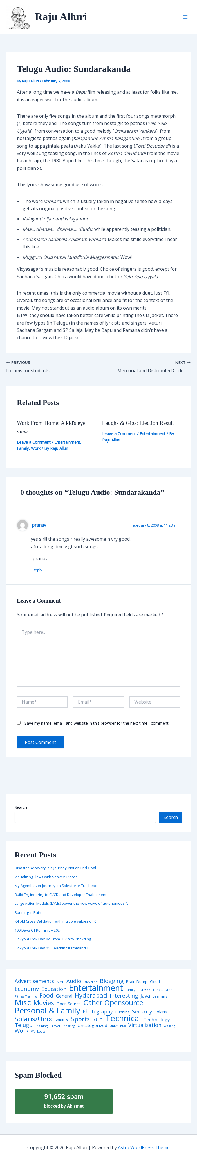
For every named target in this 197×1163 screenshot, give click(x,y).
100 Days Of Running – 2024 (38, 930)
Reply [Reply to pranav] (38, 570)
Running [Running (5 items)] (122, 1012)
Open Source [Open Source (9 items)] (69, 1004)
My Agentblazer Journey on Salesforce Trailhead (56, 885)
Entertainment (67, 442)
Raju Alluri (61, 17)
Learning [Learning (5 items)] (160, 996)
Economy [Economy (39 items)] (27, 989)
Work (36, 448)
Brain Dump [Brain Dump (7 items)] (136, 982)
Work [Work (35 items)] (21, 1031)
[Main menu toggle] (185, 17)
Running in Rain (28, 912)
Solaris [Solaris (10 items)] (161, 1012)
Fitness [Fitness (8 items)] (144, 990)
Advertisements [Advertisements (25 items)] (34, 981)
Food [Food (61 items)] (46, 996)
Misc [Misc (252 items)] (23, 1003)
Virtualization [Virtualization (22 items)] (144, 1025)
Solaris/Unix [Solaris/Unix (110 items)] (33, 1019)
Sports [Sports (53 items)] (80, 1019)
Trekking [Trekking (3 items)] (68, 1026)
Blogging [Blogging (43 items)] (112, 981)
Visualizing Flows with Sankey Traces (46, 877)
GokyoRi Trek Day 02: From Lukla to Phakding (53, 939)
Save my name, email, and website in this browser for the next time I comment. (96, 723)
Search (21, 807)
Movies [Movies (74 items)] (43, 1003)
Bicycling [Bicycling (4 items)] (90, 982)
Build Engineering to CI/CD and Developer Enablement (60, 894)
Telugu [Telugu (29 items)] (23, 1025)
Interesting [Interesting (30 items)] (124, 996)
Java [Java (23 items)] (145, 995)
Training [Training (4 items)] (41, 1026)
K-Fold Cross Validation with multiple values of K (55, 921)
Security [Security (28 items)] (142, 1012)
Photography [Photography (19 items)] (98, 1011)
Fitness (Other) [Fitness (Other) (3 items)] (163, 990)
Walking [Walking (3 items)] (169, 1026)
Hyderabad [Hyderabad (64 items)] (91, 995)
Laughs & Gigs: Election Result (138, 423)
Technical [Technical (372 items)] (123, 1019)
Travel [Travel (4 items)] (55, 1026)
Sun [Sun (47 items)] (97, 1019)
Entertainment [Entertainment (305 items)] (96, 988)
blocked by (64, 1100)
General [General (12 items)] (64, 996)
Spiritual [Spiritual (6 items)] (62, 1020)
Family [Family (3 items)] (130, 990)
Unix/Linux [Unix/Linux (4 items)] (118, 1026)
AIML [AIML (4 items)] (60, 982)
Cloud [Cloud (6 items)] (155, 982)
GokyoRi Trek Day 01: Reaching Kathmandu (51, 948)
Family (23, 448)
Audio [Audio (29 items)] (73, 981)
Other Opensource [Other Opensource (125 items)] (113, 1002)
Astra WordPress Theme (144, 1147)
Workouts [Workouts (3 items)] (38, 1031)
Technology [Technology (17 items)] (157, 1020)
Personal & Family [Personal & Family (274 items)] (47, 1011)
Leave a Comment (34, 442)
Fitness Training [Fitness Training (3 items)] (26, 996)
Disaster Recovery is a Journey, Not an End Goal (55, 868)
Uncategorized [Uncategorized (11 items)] (92, 1026)
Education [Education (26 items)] (53, 989)
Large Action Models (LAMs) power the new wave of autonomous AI (72, 903)
